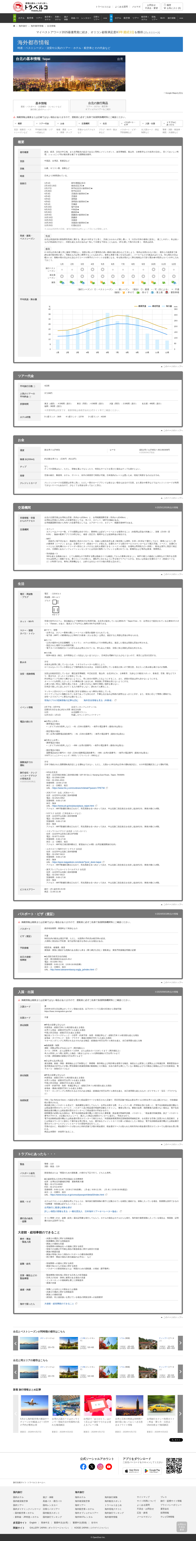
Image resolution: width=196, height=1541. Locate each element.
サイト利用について (146, 1501)
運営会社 (164, 1509)
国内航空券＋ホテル (24, 1513)
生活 (105, 123)
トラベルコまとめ (113, 1505)
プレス (163, 1497)
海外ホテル (80, 1497)
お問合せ (151, 6)
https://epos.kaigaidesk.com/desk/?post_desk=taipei (76, 862)
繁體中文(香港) (80, 1522)
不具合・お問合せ (145, 1509)
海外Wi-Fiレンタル (84, 1517)
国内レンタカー (50, 1505)
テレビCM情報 (167, 1517)
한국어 (94, 1522)
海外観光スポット (113, 1501)
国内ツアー (18, 1505)
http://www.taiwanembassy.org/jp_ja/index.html (72, 969)
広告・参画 (142, 1513)
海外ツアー (80, 1505)
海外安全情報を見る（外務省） (98, 700)
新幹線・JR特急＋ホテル (27, 1517)
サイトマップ (143, 1497)
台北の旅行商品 (98, 106)
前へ (15, 1413)
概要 (20, 123)
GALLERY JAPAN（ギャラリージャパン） (50, 1528)
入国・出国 (150, 123)
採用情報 (164, 1513)
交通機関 (85, 123)
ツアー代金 (44, 123)
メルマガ (136, 7)
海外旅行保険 (111, 1497)
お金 (62, 123)
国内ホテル (18, 1497)
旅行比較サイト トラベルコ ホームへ (29, 1482)
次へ (180, 1413)
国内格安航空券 (20, 1501)
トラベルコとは (103, 7)
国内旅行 (17, 1492)
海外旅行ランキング (114, 1513)
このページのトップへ (173, 366)
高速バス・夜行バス (52, 1501)
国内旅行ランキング (52, 1517)
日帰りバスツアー (51, 1509)
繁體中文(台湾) (61, 1522)
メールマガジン (144, 1517)
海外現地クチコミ (113, 1509)
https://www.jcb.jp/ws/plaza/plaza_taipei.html (73, 806)
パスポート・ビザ (130, 123)
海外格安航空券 (82, 1501)
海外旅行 (79, 1492)
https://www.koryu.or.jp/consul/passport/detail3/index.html (77, 1195)
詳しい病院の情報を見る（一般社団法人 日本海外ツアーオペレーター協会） (81, 1211)
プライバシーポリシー (171, 1505)
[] (152, 32)
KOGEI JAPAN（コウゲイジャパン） (92, 1528)
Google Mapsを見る (174, 93)
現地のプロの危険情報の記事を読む (61, 700)
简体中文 (45, 1522)
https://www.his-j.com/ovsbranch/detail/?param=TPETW (78, 788)
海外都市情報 (33, 42)
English (33, 1522)
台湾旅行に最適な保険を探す (58, 1207)
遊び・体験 (48, 1497)
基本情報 (41, 106)
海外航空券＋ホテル (84, 1509)
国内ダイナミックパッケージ (27, 1509)
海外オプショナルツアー (86, 1513)
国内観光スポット (51, 1513)
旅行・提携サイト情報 (171, 1501)
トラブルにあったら (171, 123)
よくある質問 (121, 7)
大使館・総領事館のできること (59, 1303)
